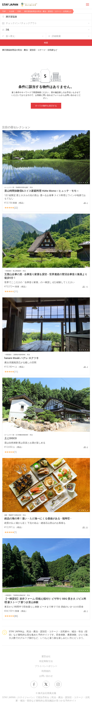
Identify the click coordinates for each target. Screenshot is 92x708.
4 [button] (85, 182)
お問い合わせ (46, 676)
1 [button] (79, 182)
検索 (46, 43)
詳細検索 (56, 36)
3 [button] (83, 182)
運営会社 (46, 656)
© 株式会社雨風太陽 (46, 693)
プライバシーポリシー (46, 666)
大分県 (11, 11)
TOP (4, 11)
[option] (46, 157)
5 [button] (87, 182)
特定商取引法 (46, 661)
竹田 (19, 11)
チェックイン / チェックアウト (21, 23)
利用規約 (46, 671)
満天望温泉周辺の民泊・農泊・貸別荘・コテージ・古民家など (47, 11)
